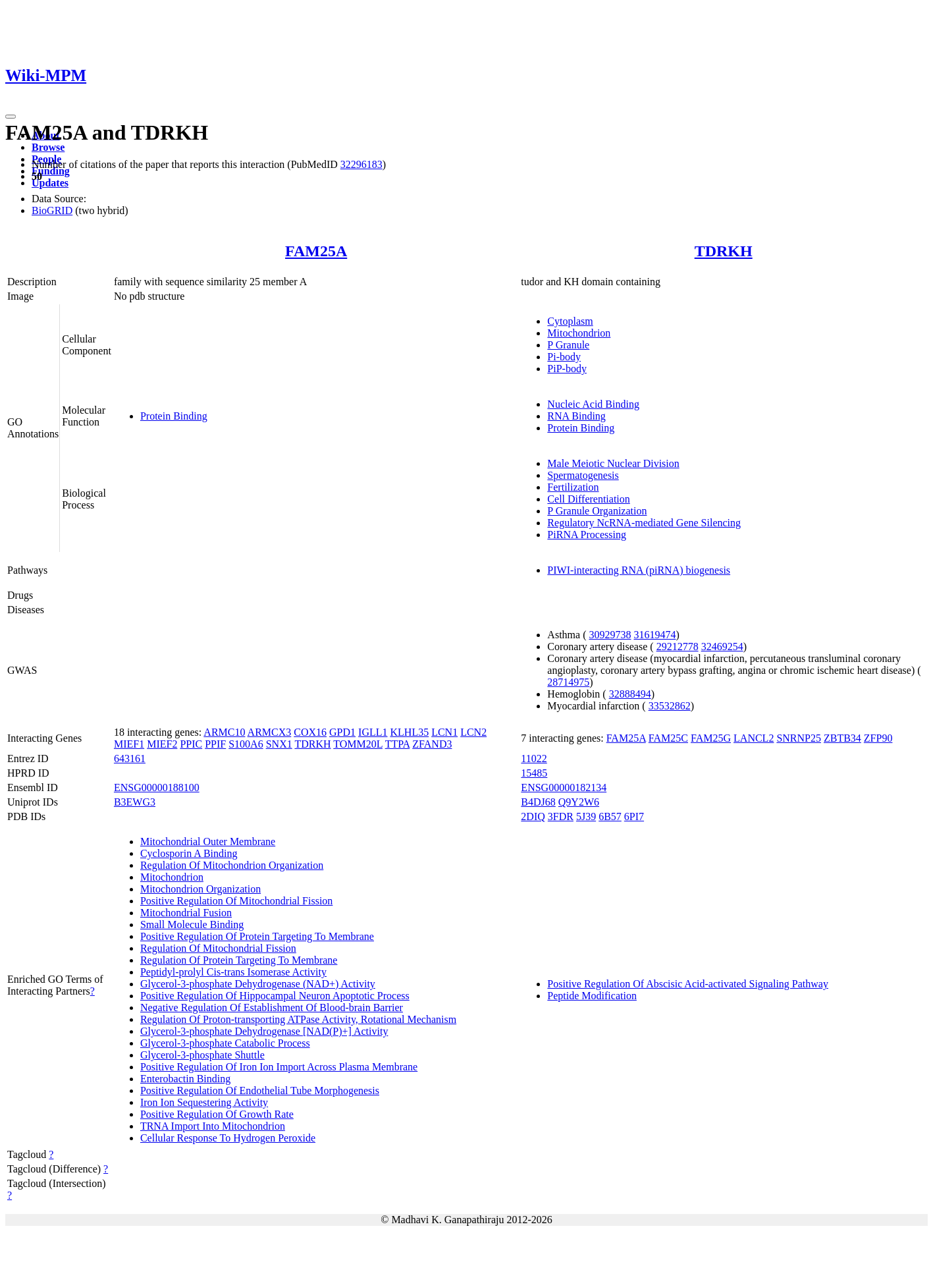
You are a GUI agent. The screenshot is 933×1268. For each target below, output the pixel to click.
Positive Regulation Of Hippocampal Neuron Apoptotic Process (275, 995)
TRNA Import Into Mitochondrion (212, 1126)
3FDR (560, 816)
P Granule (568, 344)
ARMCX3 (270, 732)
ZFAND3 (432, 744)
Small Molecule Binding (192, 924)
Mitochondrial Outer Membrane (207, 841)
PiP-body (567, 368)
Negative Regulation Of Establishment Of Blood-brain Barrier (271, 1007)
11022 (533, 758)
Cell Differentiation (588, 499)
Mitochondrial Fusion (186, 912)
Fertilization (573, 487)
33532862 (670, 705)
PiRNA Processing (586, 534)
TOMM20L (358, 744)
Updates (50, 182)
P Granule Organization (597, 510)
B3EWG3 (134, 802)
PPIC (191, 744)
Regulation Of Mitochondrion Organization (231, 865)
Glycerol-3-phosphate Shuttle (202, 1055)
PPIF (215, 744)
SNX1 (279, 744)
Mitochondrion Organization (200, 889)
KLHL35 (409, 732)
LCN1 (444, 732)
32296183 (361, 164)
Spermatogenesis (582, 475)
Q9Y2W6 (578, 802)
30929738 (610, 634)
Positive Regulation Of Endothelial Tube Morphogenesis (259, 1090)
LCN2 (473, 732)
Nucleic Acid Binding (593, 404)
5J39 (586, 816)
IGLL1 (372, 732)
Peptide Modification (592, 995)
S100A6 (245, 744)
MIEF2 (162, 744)
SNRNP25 (798, 738)
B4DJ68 (538, 802)
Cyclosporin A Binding (189, 853)
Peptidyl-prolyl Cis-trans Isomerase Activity (233, 972)
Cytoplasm (570, 321)
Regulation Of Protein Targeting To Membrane (238, 960)
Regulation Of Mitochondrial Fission (218, 948)
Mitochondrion (578, 333)
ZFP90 (878, 738)
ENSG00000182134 (563, 787)
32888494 (630, 694)
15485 (534, 773)
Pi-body (564, 356)
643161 (130, 758)
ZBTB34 (842, 738)
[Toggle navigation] (10, 117)
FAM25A (316, 251)
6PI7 (634, 816)
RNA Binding (576, 416)
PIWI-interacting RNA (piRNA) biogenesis (638, 570)
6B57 (610, 816)
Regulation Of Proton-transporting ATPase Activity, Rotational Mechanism (298, 1019)
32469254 (722, 646)
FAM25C (668, 738)
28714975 (568, 682)
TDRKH (724, 251)
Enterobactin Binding (185, 1078)
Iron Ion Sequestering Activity (204, 1102)
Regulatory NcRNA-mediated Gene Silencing (644, 522)
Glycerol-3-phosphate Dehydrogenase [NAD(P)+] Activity (264, 1031)
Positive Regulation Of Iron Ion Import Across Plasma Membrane (278, 1066)
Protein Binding (173, 416)
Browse (48, 147)
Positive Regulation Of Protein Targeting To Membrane (257, 936)
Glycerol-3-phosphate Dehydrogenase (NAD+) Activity (257, 983)
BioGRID (52, 210)
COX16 (310, 732)
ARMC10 (224, 732)
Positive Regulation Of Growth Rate (217, 1114)
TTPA (397, 744)
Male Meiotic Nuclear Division (613, 463)
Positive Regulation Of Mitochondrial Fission (236, 900)
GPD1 (342, 732)
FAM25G (711, 738)
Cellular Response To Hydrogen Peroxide (227, 1138)
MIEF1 (129, 744)
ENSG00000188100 (157, 787)
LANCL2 (753, 738)
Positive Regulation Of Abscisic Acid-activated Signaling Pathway (687, 983)
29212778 (677, 646)
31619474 (654, 634)
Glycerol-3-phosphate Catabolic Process (225, 1043)
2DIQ (533, 816)
